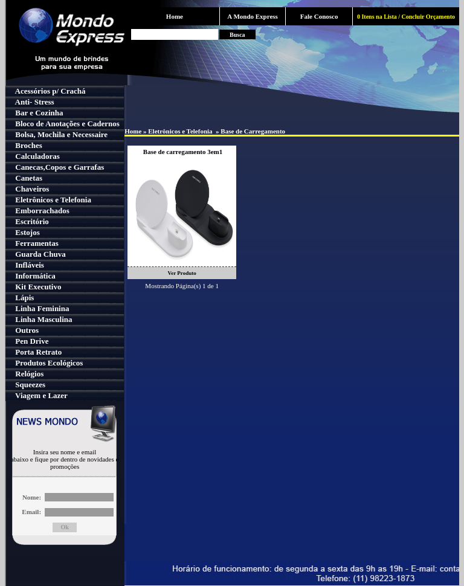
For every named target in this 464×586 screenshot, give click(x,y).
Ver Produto (182, 273)
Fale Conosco (319, 16)
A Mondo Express (252, 16)
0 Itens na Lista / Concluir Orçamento (406, 16)
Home (174, 16)
